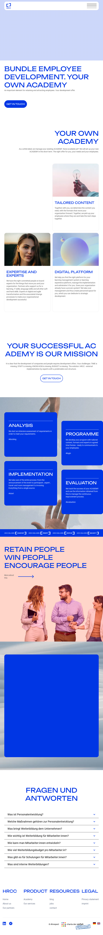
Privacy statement (90, 899)
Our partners (8, 908)
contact (53, 908)
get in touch (15, 104)
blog (52, 899)
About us (7, 903)
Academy (28, 899)
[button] (92, 6)
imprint (85, 903)
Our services (29, 903)
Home (5, 899)
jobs (52, 903)
